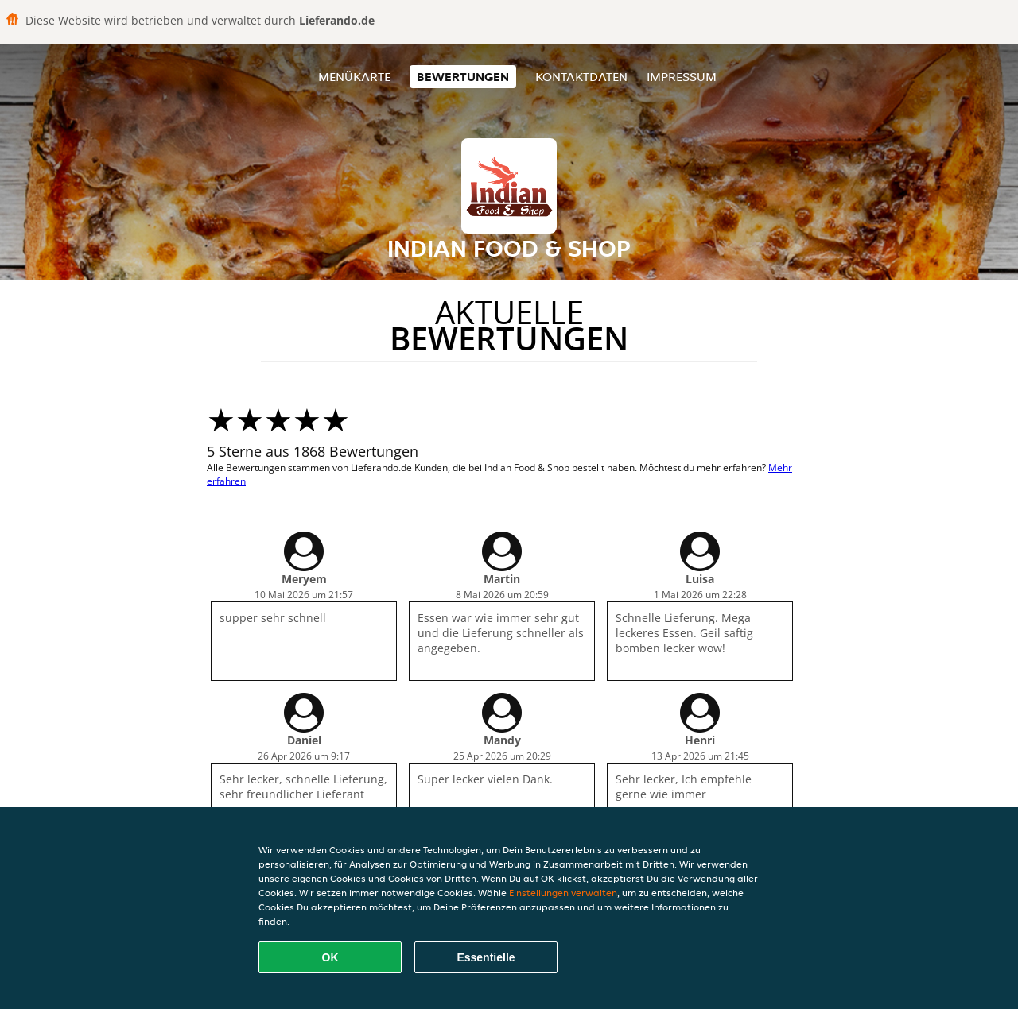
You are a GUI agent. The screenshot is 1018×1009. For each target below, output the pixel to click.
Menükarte (354, 76)
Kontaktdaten (581, 76)
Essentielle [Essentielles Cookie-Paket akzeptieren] (486, 957)
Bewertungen (463, 76)
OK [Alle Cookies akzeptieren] (330, 957)
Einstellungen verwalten (563, 893)
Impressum (682, 76)
